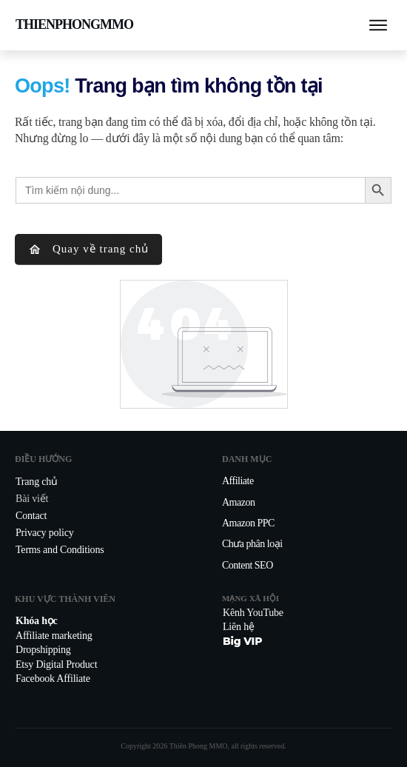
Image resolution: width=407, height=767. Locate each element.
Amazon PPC (248, 523)
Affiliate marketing (54, 635)
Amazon (238, 502)
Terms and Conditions (60, 549)
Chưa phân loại (252, 543)
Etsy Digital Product (56, 664)
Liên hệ (239, 626)
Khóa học (37, 620)
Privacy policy (44, 532)
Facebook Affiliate (53, 678)
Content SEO (247, 565)
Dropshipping (43, 649)
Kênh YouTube (253, 612)
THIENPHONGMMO (74, 24)
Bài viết (32, 498)
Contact (31, 515)
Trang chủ (37, 481)
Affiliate (238, 480)
